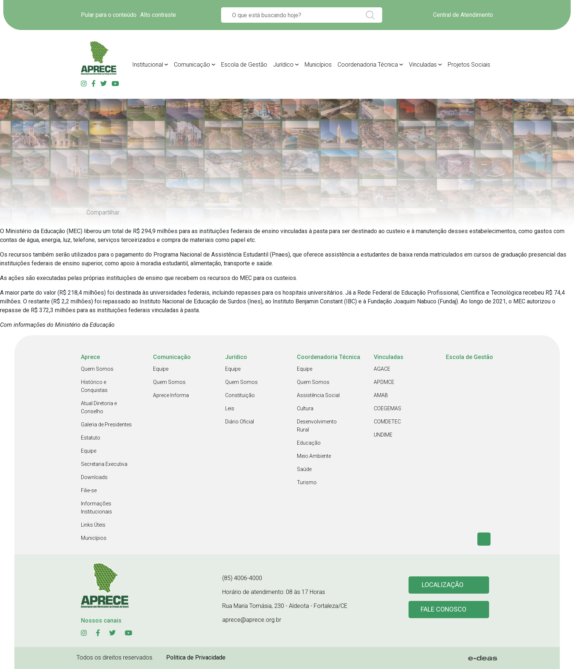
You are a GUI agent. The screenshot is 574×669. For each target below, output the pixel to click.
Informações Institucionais (96, 508)
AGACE (382, 369)
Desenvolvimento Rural (317, 426)
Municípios (318, 64)
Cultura (305, 408)
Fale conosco (444, 609)
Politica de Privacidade (195, 657)
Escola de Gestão (244, 64)
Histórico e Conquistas (94, 386)
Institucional (147, 64)
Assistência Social (318, 395)
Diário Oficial (239, 422)
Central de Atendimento (463, 14)
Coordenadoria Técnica (368, 64)
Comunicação (192, 64)
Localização (442, 585)
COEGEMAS (387, 408)
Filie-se (89, 490)
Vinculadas (423, 64)
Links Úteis (93, 525)
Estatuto (90, 438)
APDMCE (384, 382)
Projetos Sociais (469, 64)
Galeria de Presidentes (106, 424)
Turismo (307, 482)
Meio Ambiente (314, 456)
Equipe (88, 451)
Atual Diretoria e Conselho (99, 407)
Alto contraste (158, 14)
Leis (229, 408)
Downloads (94, 477)
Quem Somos (97, 369)
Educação (309, 443)
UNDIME (383, 435)
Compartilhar (102, 212)
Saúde (304, 469)
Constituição (240, 395)
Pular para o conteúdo (109, 14)
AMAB (381, 395)
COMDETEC (387, 422)
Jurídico (283, 64)
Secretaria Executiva (104, 464)
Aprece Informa (171, 395)
